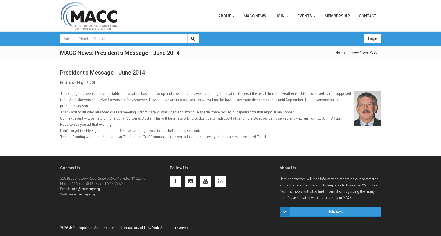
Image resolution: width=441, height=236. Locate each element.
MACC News (255, 16)
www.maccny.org (81, 194)
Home (340, 52)
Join (281, 16)
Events (306, 16)
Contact (367, 16)
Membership (337, 16)
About (226, 16)
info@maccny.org (85, 188)
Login (372, 38)
